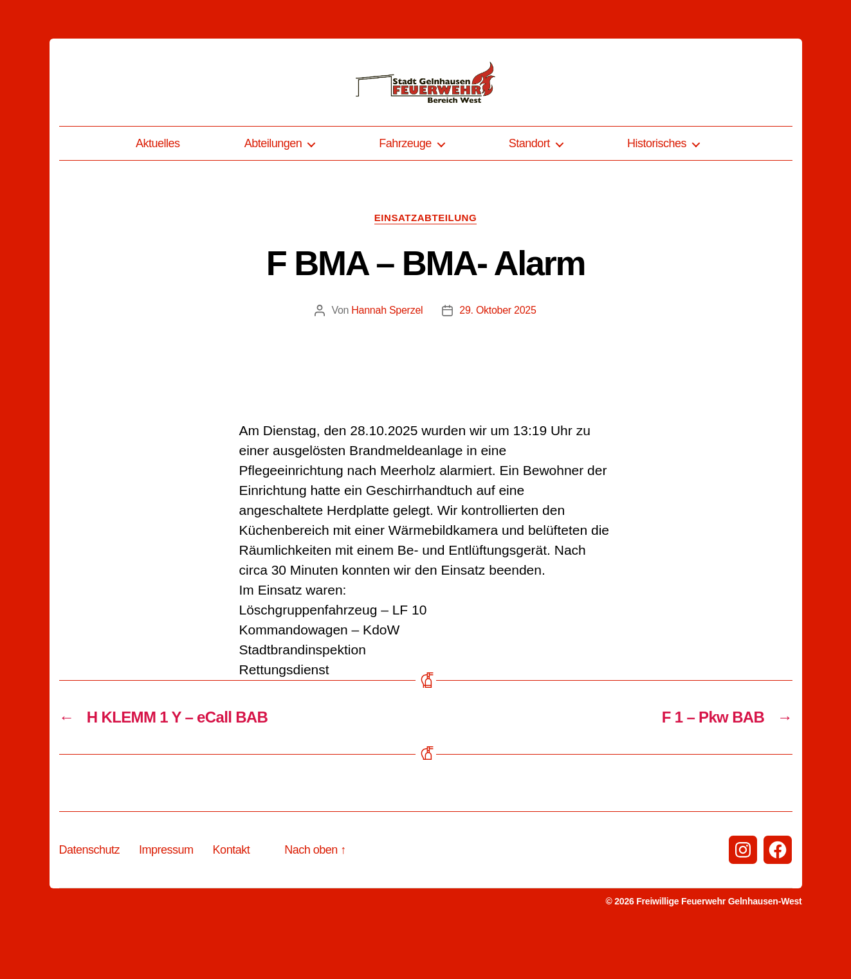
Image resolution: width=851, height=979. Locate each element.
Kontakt (231, 894)
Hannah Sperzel (387, 355)
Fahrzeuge (405, 188)
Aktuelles (158, 188)
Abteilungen (273, 188)
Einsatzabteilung (425, 262)
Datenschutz (89, 894)
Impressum (166, 894)
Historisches (656, 188)
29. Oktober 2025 (497, 355)
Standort (529, 188)
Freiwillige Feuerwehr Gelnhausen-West (718, 946)
